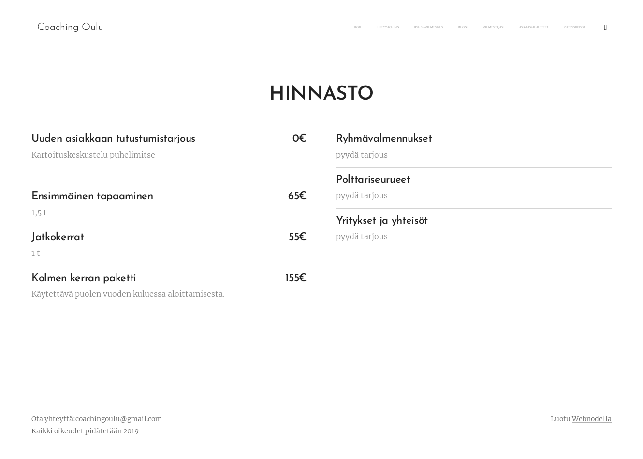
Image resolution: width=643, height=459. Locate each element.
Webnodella (592, 419)
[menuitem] (506, 27)
